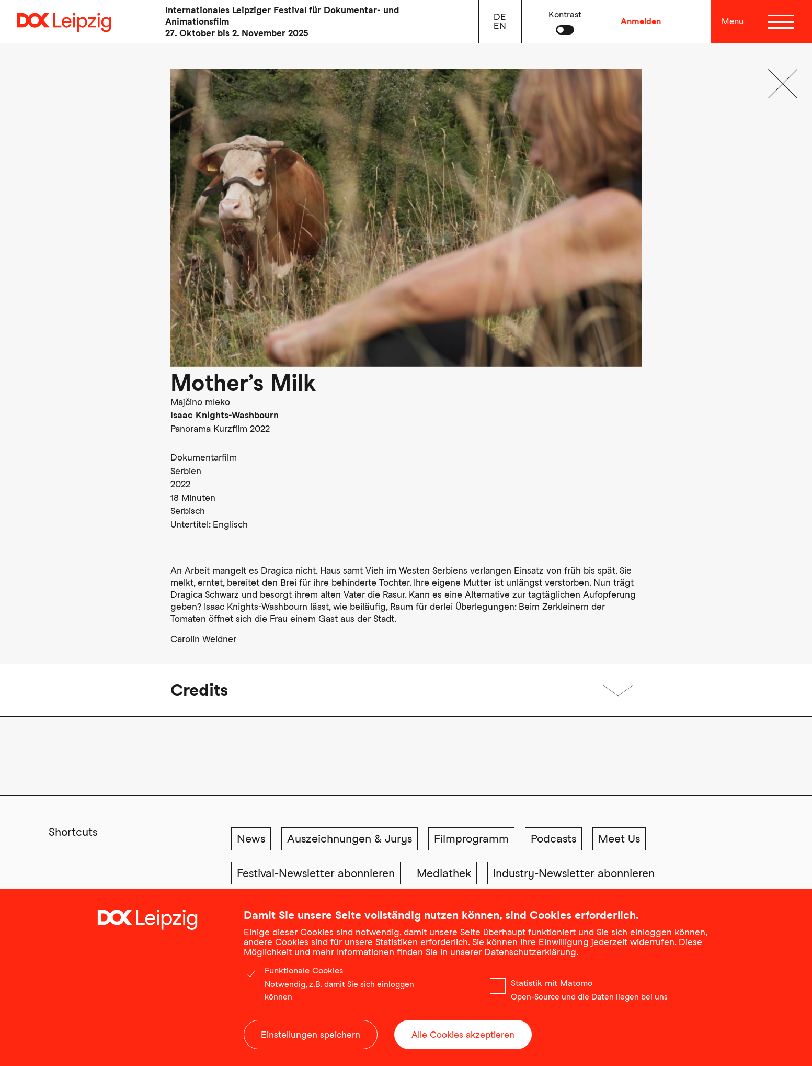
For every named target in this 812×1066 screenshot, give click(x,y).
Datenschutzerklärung (530, 952)
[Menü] (782, 21)
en (500, 25)
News (251, 838)
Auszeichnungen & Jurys (349, 838)
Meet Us (619, 838)
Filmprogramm (471, 838)
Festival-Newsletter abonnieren (316, 873)
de (500, 17)
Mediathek (444, 873)
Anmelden (641, 21)
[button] (565, 21)
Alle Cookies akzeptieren (462, 1034)
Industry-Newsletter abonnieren (574, 873)
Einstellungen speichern (310, 1034)
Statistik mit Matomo (551, 983)
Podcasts (553, 838)
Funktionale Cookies (304, 970)
